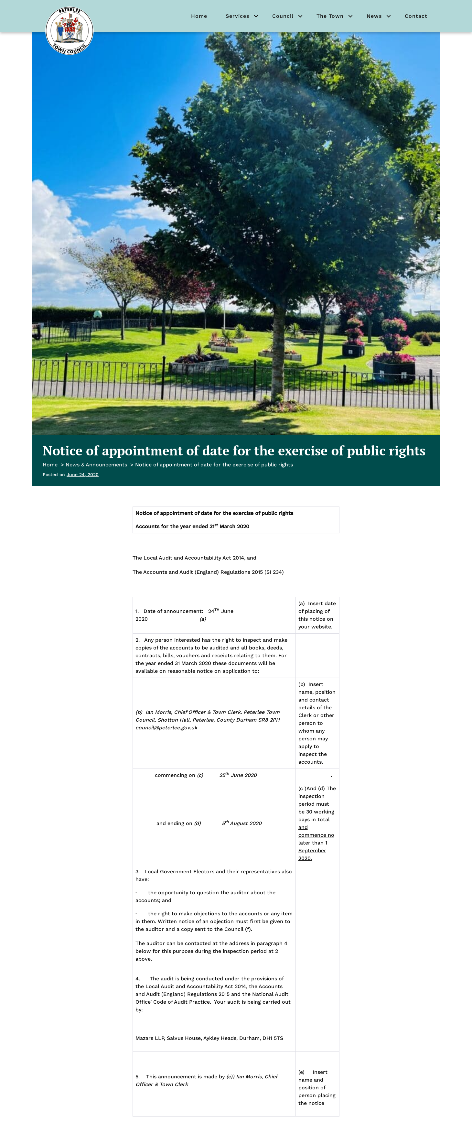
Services (237, 16)
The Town (330, 16)
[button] (256, 16)
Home (199, 16)
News (374, 16)
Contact (416, 16)
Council (283, 16)
